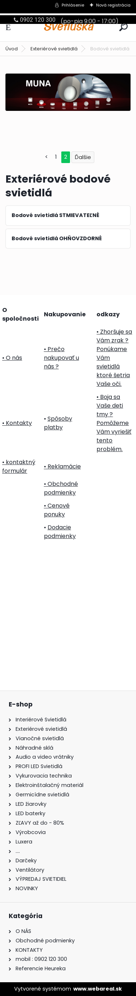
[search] (123, 27)
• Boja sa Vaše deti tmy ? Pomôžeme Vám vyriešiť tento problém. (113, 423)
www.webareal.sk (97, 988)
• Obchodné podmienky (61, 488)
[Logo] (68, 27)
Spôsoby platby (58, 423)
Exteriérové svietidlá (54, 48)
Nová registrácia (113, 5)
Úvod (11, 48)
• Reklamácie (62, 466)
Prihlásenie (73, 5)
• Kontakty (17, 423)
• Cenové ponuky (57, 509)
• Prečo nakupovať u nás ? (61, 358)
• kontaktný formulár (18, 466)
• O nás (12, 358)
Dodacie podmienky (60, 531)
